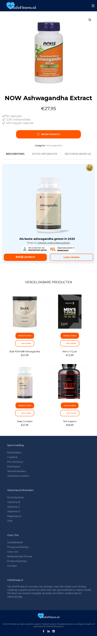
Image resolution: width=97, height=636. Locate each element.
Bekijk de (48, 242)
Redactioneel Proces (19, 556)
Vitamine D (13, 511)
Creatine (12, 457)
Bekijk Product (48, 134)
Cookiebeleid (15, 542)
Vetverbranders (16, 471)
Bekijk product (25, 256)
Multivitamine (15, 497)
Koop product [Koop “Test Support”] (70, 405)
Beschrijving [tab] (15, 153)
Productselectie (17, 561)
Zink (9, 520)
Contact (12, 565)
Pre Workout (15, 461)
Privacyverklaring (17, 547)
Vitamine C (13, 506)
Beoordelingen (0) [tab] (78, 153)
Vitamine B (13, 502)
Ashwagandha (54, 145)
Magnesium (14, 516)
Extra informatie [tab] (44, 153)
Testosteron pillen (18, 475)
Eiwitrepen (13, 466)
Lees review (71, 257)
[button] (90, 20)
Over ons (12, 551)
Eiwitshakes (14, 452)
